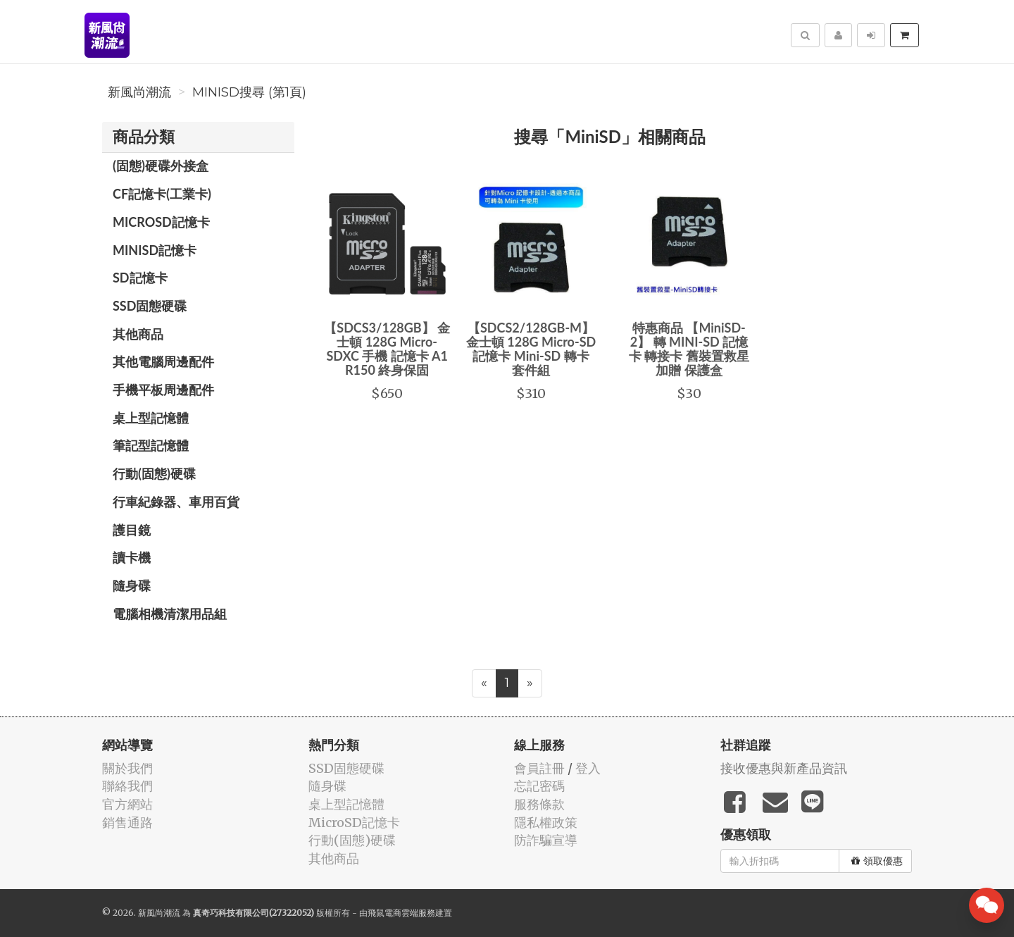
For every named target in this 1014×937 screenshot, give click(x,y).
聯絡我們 (127, 786)
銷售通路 (127, 822)
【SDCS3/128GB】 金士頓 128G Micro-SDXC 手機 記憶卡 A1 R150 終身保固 (387, 348)
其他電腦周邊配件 (163, 361)
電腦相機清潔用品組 (170, 613)
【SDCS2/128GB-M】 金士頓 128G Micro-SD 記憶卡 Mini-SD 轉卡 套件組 (531, 348)
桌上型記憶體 (151, 418)
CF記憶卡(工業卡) (162, 193)
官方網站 (127, 804)
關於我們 (127, 768)
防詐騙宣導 (545, 840)
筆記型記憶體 (151, 445)
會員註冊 (539, 768)
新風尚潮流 (139, 92)
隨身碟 (132, 585)
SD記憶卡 (140, 277)
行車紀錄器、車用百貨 (176, 501)
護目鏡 (132, 530)
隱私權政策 (545, 822)
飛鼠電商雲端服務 (401, 912)
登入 (588, 768)
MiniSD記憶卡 (154, 250)
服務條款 (539, 804)
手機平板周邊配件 (163, 389)
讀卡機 (132, 557)
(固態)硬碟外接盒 (160, 165)
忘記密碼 (539, 786)
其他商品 (138, 334)
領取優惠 (877, 861)
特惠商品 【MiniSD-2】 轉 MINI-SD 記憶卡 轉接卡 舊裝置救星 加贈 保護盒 (689, 348)
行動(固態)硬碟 (154, 473)
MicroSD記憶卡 (161, 222)
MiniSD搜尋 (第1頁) (249, 92)
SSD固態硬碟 (150, 306)
